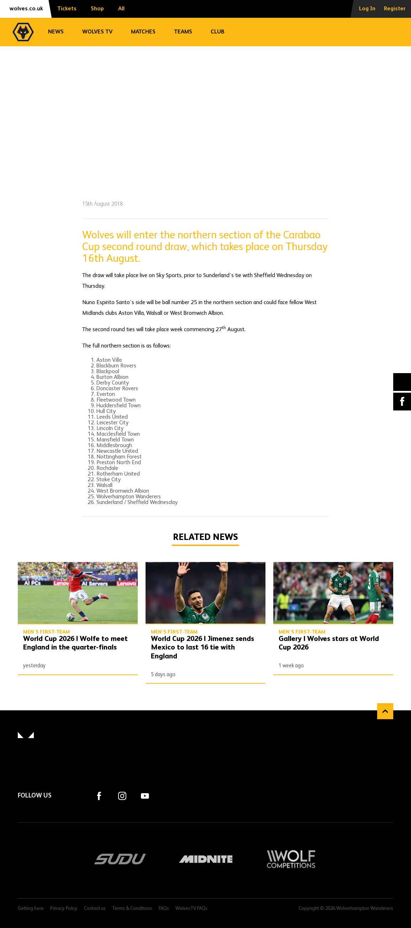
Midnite (205, 859)
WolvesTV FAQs (191, 908)
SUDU (120, 859)
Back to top (385, 711)
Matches (143, 32)
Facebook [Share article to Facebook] (402, 401)
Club (218, 32)
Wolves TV (97, 32)
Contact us (95, 908)
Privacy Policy (64, 908)
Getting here (31, 908)
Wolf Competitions (291, 859)
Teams (183, 32)
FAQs (164, 908)
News (56, 32)
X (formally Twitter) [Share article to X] (402, 381)
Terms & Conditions (132, 908)
